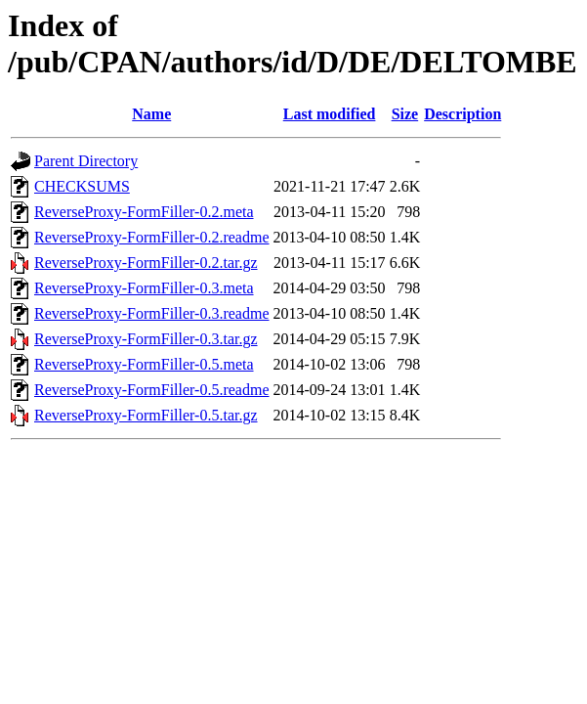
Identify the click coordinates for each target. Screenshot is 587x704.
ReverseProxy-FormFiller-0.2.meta (144, 211)
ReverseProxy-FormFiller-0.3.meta (144, 288)
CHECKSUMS (82, 186)
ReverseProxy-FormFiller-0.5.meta (144, 364)
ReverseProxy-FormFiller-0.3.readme (152, 313)
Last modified (329, 114)
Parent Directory (86, 161)
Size (405, 114)
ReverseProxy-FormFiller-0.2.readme (152, 237)
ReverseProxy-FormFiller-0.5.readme (152, 389)
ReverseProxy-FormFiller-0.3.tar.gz (146, 338)
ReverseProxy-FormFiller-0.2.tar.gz (146, 262)
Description (462, 114)
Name (151, 114)
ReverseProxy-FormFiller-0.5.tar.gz (146, 415)
